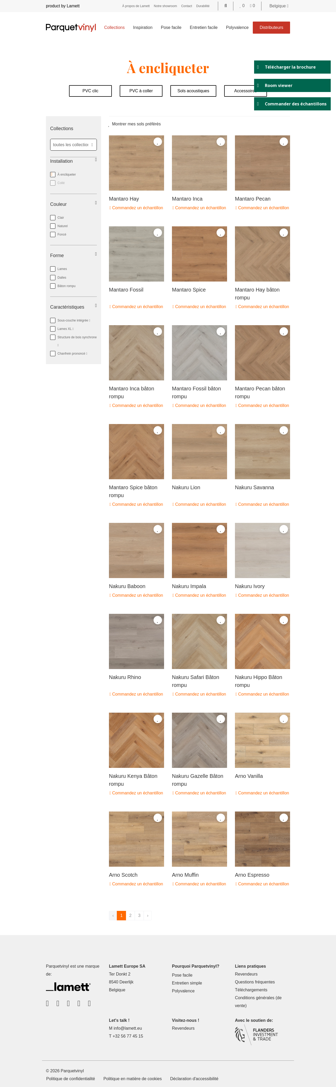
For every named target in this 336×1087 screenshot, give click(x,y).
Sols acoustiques (193, 91)
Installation (61, 161)
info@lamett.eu (128, 1028)
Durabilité (203, 6)
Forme (57, 255)
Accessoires (245, 91)
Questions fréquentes (255, 982)
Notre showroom (165, 6)
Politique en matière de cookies (132, 1078)
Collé (61, 183)
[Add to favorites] (158, 141)
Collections (114, 27)
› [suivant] (147, 915)
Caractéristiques (67, 307)
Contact (186, 6)
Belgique (278, 6)
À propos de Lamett (136, 6)
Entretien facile (204, 27)
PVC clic (90, 91)
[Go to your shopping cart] (252, 5)
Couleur (58, 204)
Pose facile (171, 27)
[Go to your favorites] (243, 5)
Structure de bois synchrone (73, 340)
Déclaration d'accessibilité (194, 1078)
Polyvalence (237, 27)
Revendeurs (246, 974)
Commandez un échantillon (136, 208)
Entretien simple (187, 983)
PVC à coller (141, 91)
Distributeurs (271, 27)
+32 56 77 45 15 (128, 1036)
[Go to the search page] (225, 5)
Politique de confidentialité (70, 1078)
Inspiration (143, 27)
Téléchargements (251, 990)
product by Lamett (63, 6)
